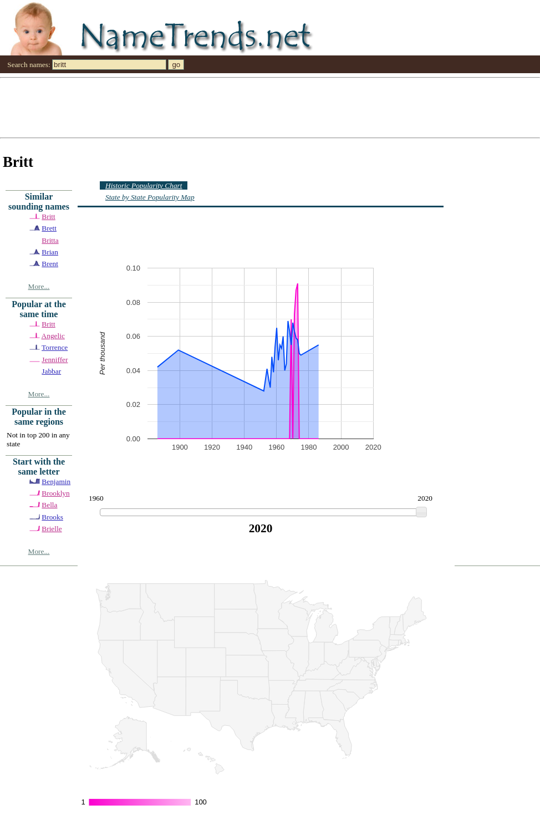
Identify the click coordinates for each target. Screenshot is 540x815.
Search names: (28, 64)
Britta (50, 240)
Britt (48, 216)
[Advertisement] (118, 107)
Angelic (53, 336)
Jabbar (51, 371)
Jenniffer (55, 359)
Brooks (52, 517)
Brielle (52, 528)
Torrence (55, 347)
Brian (50, 252)
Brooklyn (55, 493)
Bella (49, 505)
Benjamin (56, 481)
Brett (49, 228)
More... (39, 286)
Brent (50, 263)
